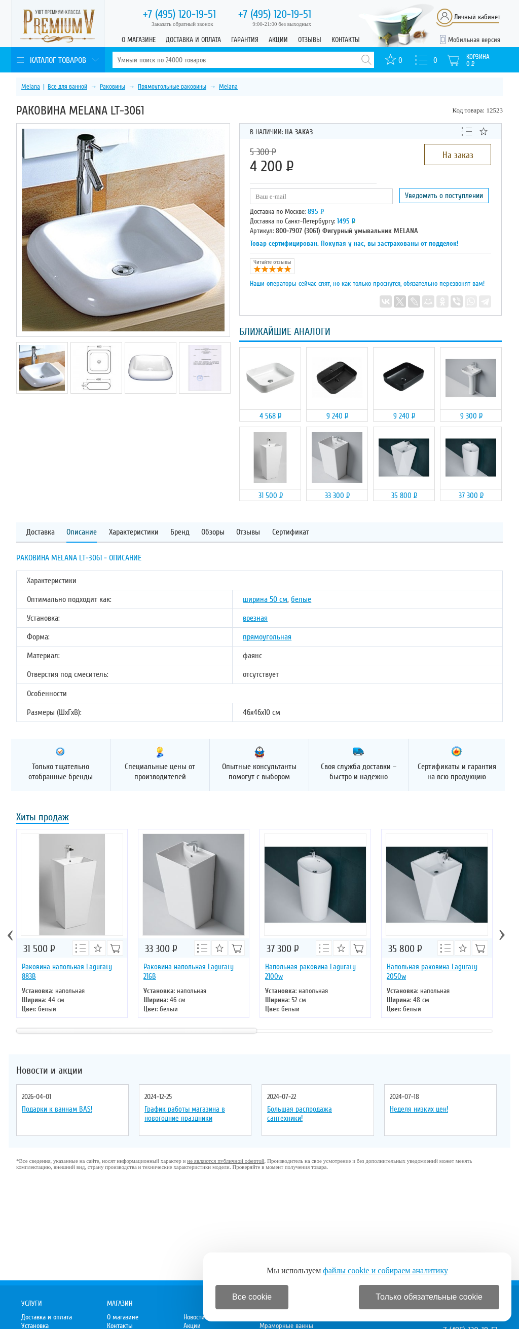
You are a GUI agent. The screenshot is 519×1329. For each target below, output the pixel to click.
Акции (278, 39)
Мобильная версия (474, 39)
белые (301, 599)
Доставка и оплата (193, 39)
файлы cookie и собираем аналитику (385, 1270)
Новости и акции (49, 1071)
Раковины (112, 87)
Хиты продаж (42, 818)
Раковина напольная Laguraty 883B (67, 971)
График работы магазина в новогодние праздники (184, 1114)
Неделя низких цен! (419, 1109)
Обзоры (213, 532)
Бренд (180, 532)
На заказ (457, 155)
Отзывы (309, 39)
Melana (30, 87)
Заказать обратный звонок (182, 24)
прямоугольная (267, 637)
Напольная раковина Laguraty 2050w (432, 971)
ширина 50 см (265, 599)
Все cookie (252, 1297)
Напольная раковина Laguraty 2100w (310, 971)
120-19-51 (179, 14)
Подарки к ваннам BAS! (57, 1109)
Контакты (345, 39)
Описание (81, 532)
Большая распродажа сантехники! (299, 1114)
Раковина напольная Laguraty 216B (188, 971)
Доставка (40, 532)
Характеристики (134, 532)
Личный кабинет (477, 17)
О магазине (139, 39)
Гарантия (244, 39)
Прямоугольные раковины (172, 87)
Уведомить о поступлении (444, 195)
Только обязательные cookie (429, 1297)
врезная (255, 618)
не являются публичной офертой (225, 1161)
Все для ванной (67, 87)
